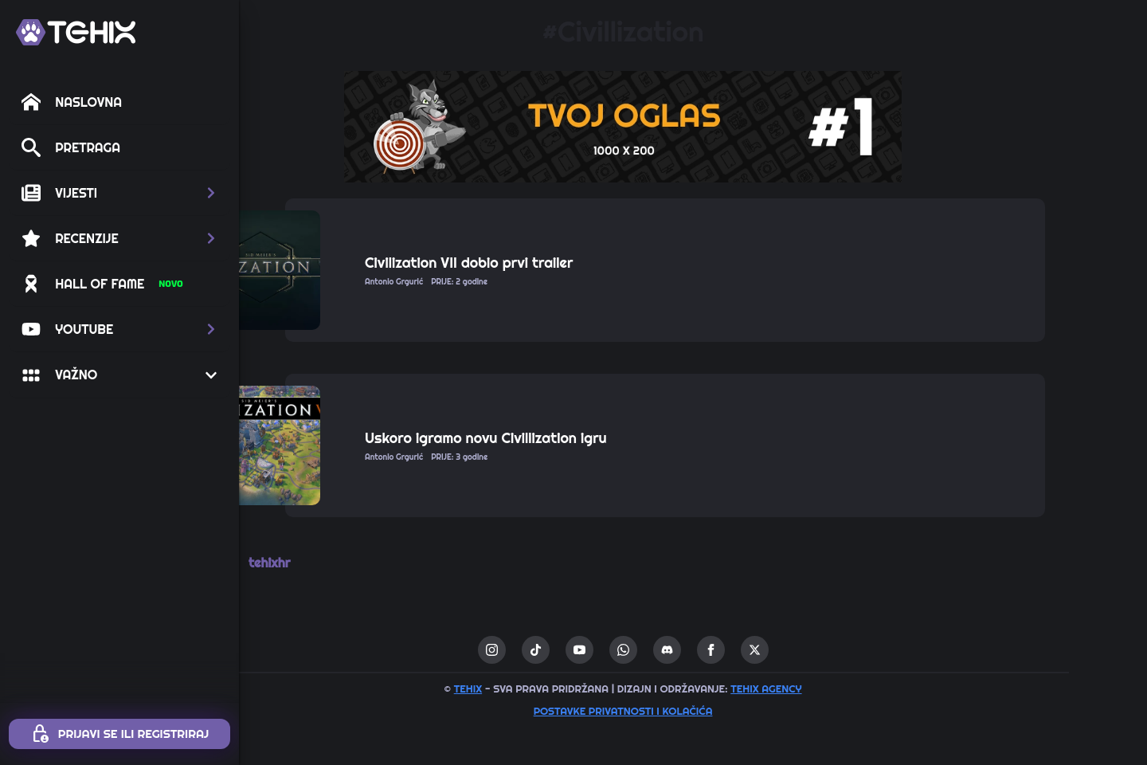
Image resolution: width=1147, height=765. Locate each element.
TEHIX (538, 688)
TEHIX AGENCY (836, 688)
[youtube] (650, 650)
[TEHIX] (75, 32)
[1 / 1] (693, 126)
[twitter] (825, 650)
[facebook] (781, 650)
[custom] (606, 650)
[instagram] (562, 650)
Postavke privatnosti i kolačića (693, 710)
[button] (119, 193)
